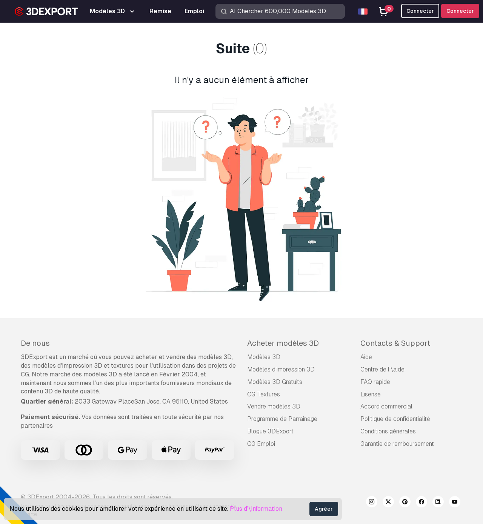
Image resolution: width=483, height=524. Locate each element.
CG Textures (263, 394)
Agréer (324, 509)
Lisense (370, 394)
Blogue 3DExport (270, 431)
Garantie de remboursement (397, 444)
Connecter (460, 11)
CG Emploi (261, 444)
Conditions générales (388, 431)
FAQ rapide (375, 382)
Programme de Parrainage (282, 419)
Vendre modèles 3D (273, 406)
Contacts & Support (395, 343)
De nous (35, 343)
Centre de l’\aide (382, 369)
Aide (366, 357)
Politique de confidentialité (395, 419)
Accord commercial (386, 406)
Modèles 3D (263, 357)
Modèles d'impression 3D (281, 369)
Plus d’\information (256, 509)
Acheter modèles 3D (283, 343)
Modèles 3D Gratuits (274, 382)
